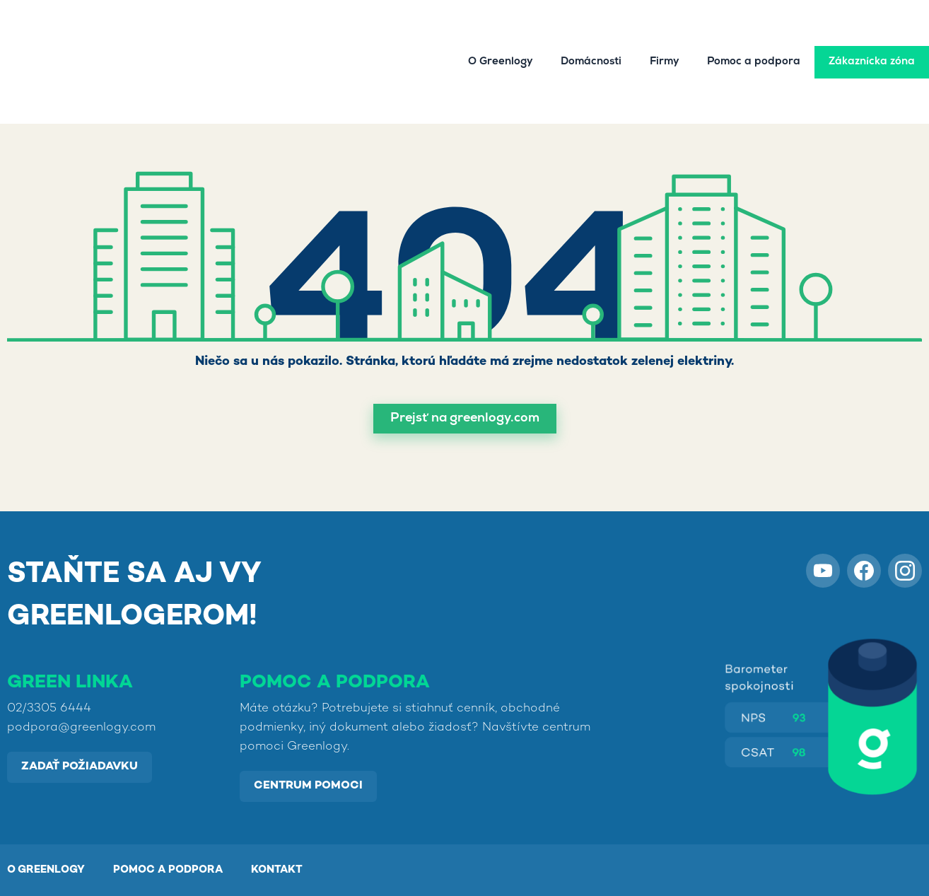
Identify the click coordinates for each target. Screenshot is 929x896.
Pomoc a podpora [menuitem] (753, 35)
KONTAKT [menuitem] (277, 869)
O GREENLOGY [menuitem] (46, 869)
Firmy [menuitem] (664, 35)
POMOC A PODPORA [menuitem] (168, 869)
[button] (464, 419)
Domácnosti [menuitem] (591, 35)
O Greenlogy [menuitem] (500, 35)
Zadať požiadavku (79, 767)
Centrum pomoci (308, 786)
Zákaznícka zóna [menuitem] (872, 35)
